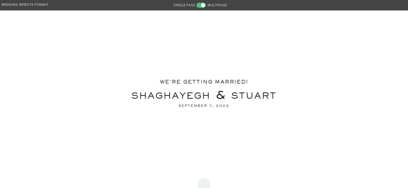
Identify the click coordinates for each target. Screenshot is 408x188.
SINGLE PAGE (184, 5)
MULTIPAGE (217, 5)
